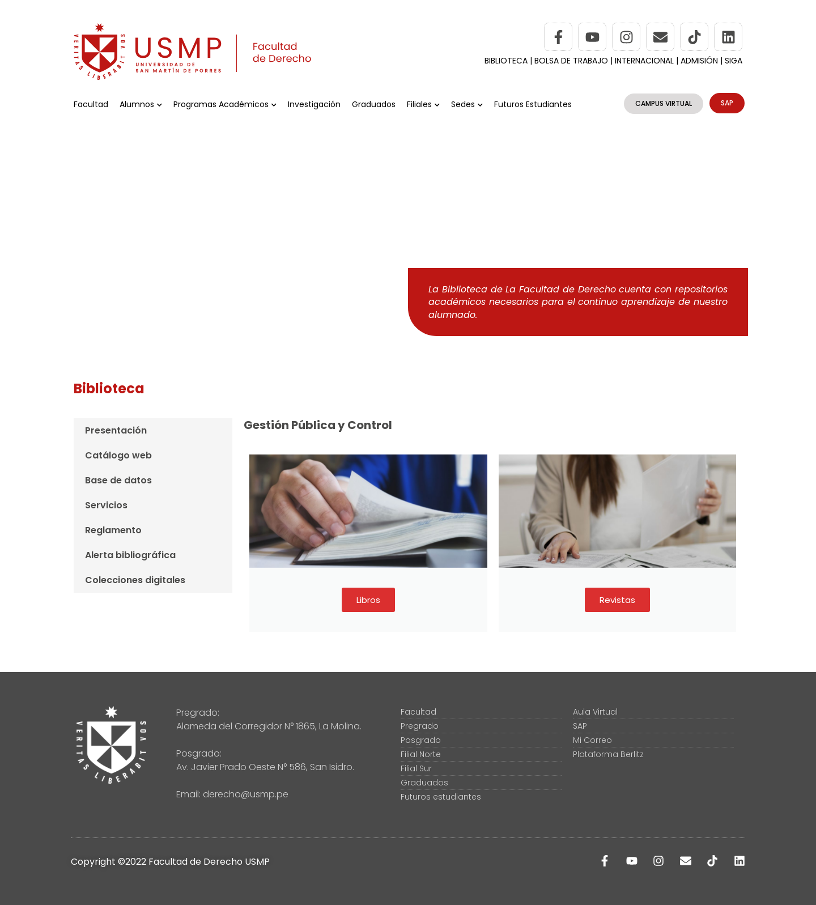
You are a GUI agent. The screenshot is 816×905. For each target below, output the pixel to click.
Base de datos (118, 480)
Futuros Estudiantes (533, 104)
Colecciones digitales (135, 580)
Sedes (467, 104)
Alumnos (141, 104)
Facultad (91, 104)
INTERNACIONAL (644, 60)
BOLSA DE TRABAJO (572, 60)
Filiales (423, 104)
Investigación (314, 104)
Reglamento (113, 530)
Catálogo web (118, 455)
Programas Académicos (225, 104)
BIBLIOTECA (506, 60)
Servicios (106, 505)
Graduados (374, 104)
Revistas (617, 600)
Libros (368, 600)
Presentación (116, 430)
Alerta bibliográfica (130, 555)
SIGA (733, 60)
